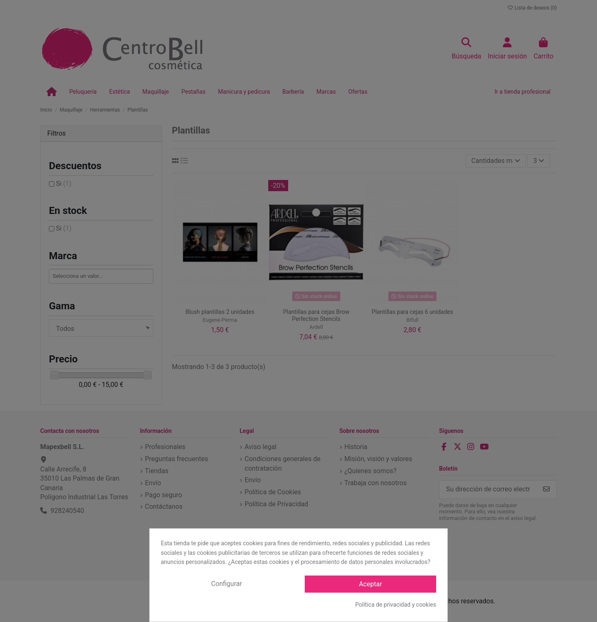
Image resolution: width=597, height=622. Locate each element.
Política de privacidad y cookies (395, 604)
